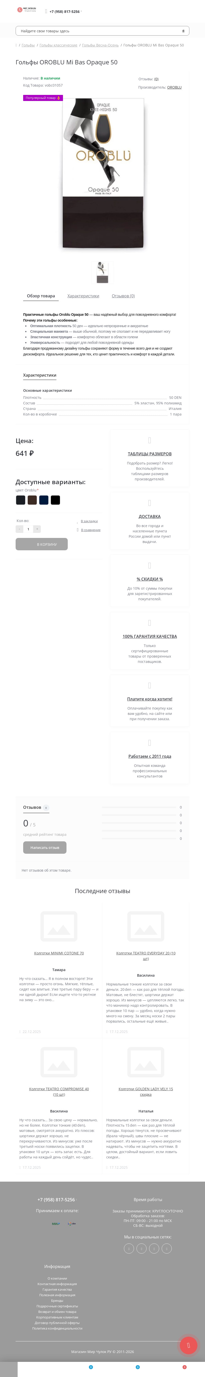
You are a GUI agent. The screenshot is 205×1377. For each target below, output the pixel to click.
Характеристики (83, 296)
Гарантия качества (57, 1289)
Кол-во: (23, 520)
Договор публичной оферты (57, 1322)
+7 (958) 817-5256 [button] (57, 1200)
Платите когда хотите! (149, 699)
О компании (57, 1278)
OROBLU (174, 87)
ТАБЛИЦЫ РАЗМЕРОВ (150, 454)
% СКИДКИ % (150, 579)
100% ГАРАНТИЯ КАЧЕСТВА (150, 636)
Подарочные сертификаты (57, 1306)
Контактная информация (57, 1284)
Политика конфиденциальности (57, 1328)
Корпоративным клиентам (57, 1317)
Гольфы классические (58, 45)
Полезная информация (57, 1295)
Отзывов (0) (123, 296)
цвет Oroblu (27, 490)
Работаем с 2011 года (149, 756)
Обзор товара (41, 296)
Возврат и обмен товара (57, 1311)
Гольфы (28, 45)
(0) (156, 78)
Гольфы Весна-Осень (100, 45)
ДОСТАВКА (150, 516)
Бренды (57, 1300)
